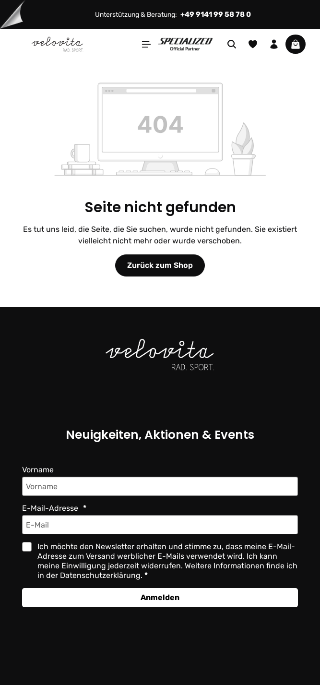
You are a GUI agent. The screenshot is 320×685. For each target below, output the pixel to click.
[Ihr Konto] (274, 44)
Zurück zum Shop (159, 265)
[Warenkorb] (295, 44)
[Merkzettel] (252, 44)
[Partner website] (185, 43)
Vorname (38, 469)
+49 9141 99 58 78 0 (216, 14)
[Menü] (146, 44)
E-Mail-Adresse (50, 508)
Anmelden (160, 597)
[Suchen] (231, 44)
